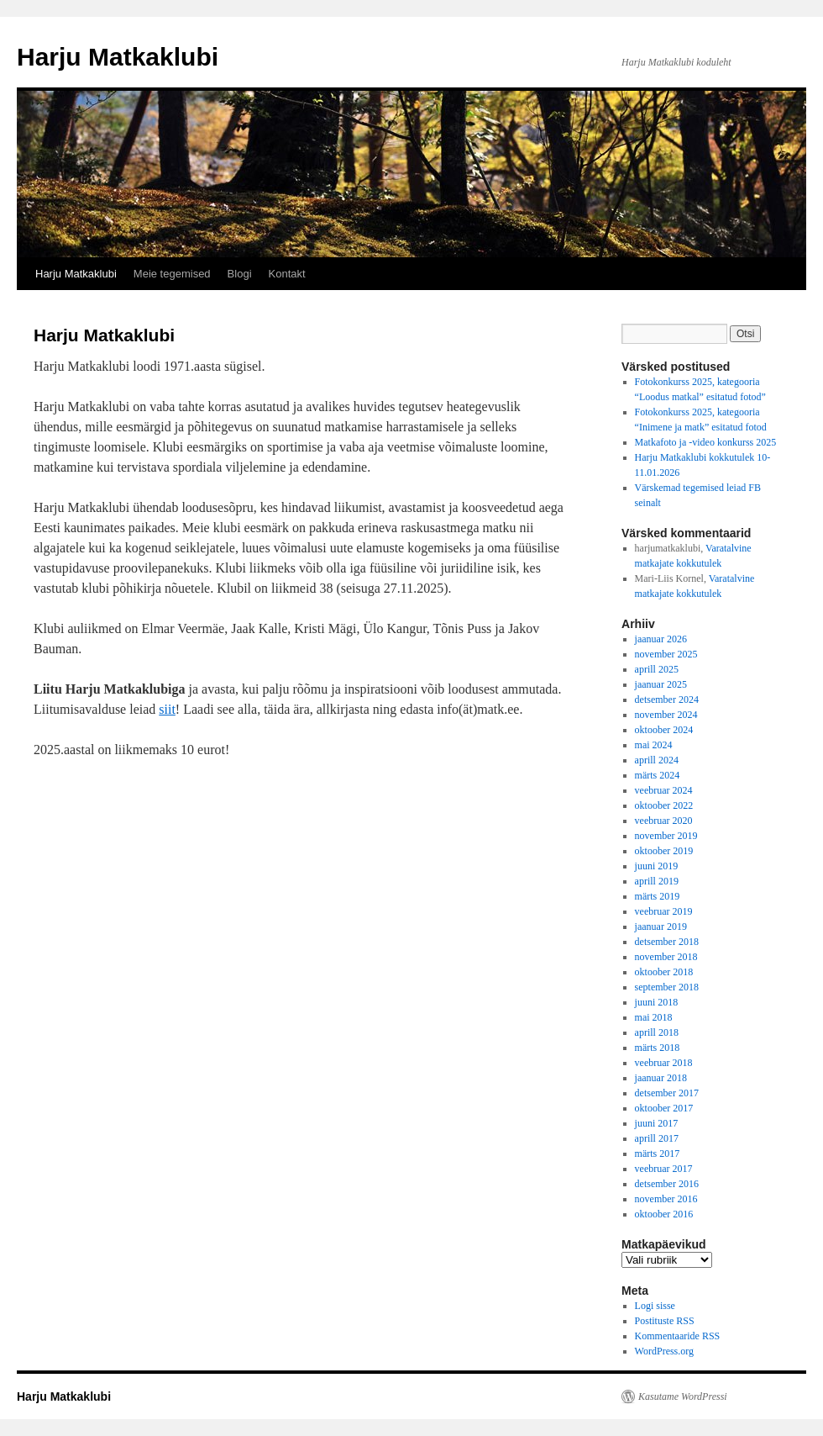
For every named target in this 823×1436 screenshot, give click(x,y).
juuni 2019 (657, 866)
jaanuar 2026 (661, 639)
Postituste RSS (665, 1321)
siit (167, 709)
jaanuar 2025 (661, 684)
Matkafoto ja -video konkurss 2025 (706, 442)
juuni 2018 (657, 1002)
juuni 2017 (657, 1123)
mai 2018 (654, 1017)
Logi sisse (655, 1306)
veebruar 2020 (664, 820)
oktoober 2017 (664, 1108)
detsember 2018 (667, 942)
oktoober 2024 (664, 730)
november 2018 (666, 957)
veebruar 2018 (664, 1063)
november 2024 (666, 715)
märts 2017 (657, 1153)
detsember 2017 (667, 1093)
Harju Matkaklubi (117, 57)
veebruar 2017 (664, 1169)
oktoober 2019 (664, 851)
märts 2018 (657, 1047)
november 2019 (666, 836)
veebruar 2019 (664, 911)
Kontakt (287, 273)
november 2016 (666, 1199)
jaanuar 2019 (661, 926)
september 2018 (667, 987)
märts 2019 (657, 896)
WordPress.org (664, 1351)
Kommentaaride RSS (678, 1336)
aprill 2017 (657, 1138)
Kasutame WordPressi (682, 1396)
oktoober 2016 (664, 1214)
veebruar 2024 (664, 790)
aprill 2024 (657, 760)
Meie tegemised (172, 273)
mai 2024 (654, 745)
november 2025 (666, 654)
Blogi (240, 273)
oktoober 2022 (664, 805)
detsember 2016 (667, 1184)
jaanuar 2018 (661, 1078)
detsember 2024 (667, 699)
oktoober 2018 (664, 972)
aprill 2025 (657, 669)
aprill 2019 (657, 881)
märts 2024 (657, 775)
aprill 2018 (657, 1032)
